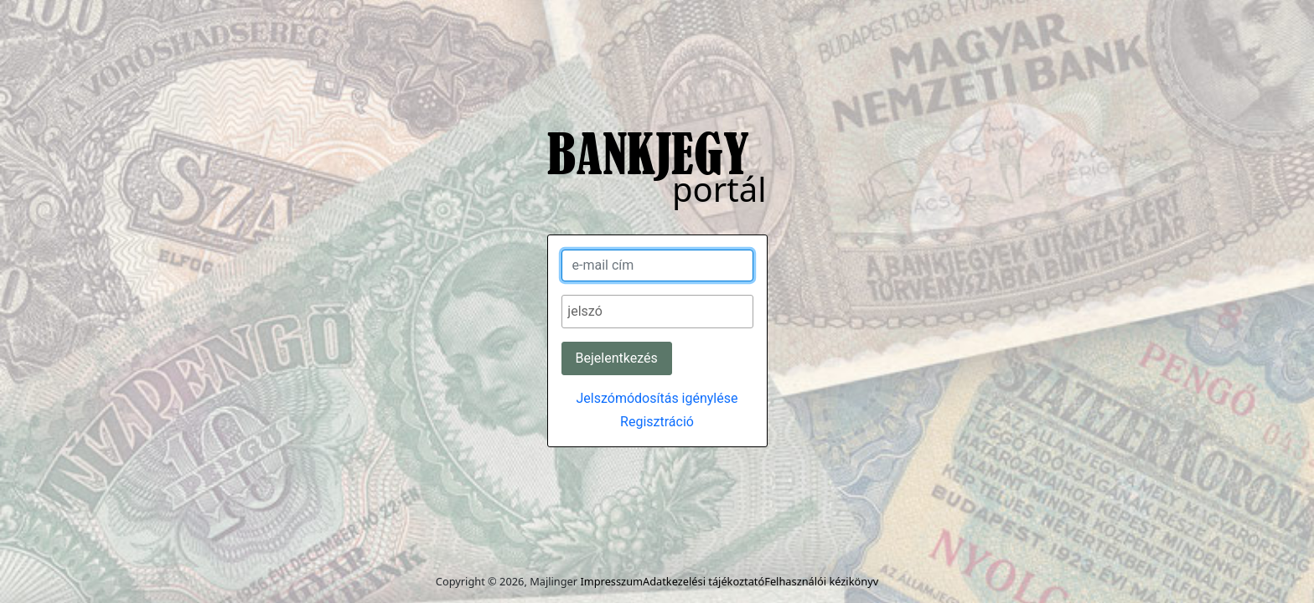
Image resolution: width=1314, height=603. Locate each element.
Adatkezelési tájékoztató (703, 581)
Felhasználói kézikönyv (821, 581)
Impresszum (611, 581)
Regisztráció (657, 422)
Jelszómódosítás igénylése (657, 398)
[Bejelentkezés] (616, 358)
